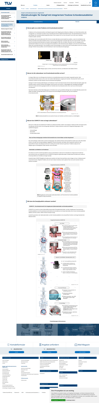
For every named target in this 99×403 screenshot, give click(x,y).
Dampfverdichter (24, 375)
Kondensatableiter (5, 369)
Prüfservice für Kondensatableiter (45, 363)
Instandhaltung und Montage (44, 366)
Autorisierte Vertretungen (63, 377)
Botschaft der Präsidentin (83, 361)
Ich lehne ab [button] (62, 400)
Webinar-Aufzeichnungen (63, 361)
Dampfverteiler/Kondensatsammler (8, 386)
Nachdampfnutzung (5, 372)
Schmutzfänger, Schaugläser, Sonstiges (8, 388)
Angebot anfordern (62, 376)
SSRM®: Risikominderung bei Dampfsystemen (47, 361)
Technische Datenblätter (25, 360)
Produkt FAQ (23, 363)
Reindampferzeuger (24, 369)
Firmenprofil (81, 363)
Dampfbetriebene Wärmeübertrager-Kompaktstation (30, 374)
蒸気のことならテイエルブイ (8, 3)
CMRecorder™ (61, 366)
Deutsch (77, 2)
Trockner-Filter (4, 379)
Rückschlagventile (5, 382)
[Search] (90, 2)
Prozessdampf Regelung (6, 374)
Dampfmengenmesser (6, 376)
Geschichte (80, 364)
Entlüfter (3, 383)
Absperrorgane (4, 380)
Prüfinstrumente (23, 380)
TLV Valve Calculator (62, 369)
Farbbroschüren (5, 361)
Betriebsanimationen (24, 361)
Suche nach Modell (5, 360)
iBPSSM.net (42, 367)
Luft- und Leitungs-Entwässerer (7, 385)
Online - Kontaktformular (63, 375)
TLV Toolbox (61, 367)
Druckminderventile (5, 373)
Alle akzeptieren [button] (55, 400)
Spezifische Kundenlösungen (26, 368)
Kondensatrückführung (6, 370)
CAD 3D (3, 363)
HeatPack (22, 371)
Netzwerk (80, 360)
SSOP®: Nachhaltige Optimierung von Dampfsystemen (49, 360)
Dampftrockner (4, 377)
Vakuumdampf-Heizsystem (25, 372)
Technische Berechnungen (63, 364)
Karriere (80, 366)
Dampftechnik (61, 360)
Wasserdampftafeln (62, 363)
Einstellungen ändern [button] (70, 400)
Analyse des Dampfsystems (44, 364)
